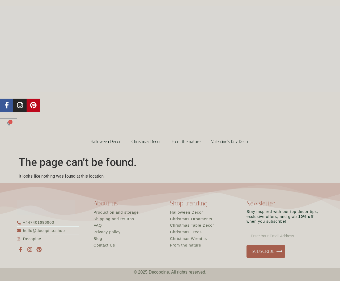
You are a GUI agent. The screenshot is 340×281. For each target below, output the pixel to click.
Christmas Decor (146, 141)
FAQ (98, 225)
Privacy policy (107, 232)
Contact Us (104, 245)
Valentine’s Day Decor (230, 141)
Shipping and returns (114, 219)
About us (106, 203)
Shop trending (188, 203)
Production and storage (116, 212)
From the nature (186, 141)
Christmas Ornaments (191, 219)
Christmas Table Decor (192, 225)
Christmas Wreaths (188, 238)
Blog (98, 238)
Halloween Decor (106, 141)
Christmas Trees (186, 232)
